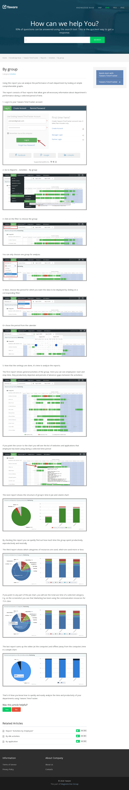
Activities (12, 74)
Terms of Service (9, 764)
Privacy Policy (8, 769)
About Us (49, 764)
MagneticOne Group (69, 784)
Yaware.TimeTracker (110, 82)
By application (12, 741)
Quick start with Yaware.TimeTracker (108, 74)
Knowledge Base (85, 8)
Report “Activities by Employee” (19, 731)
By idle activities (13, 736)
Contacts (49, 769)
